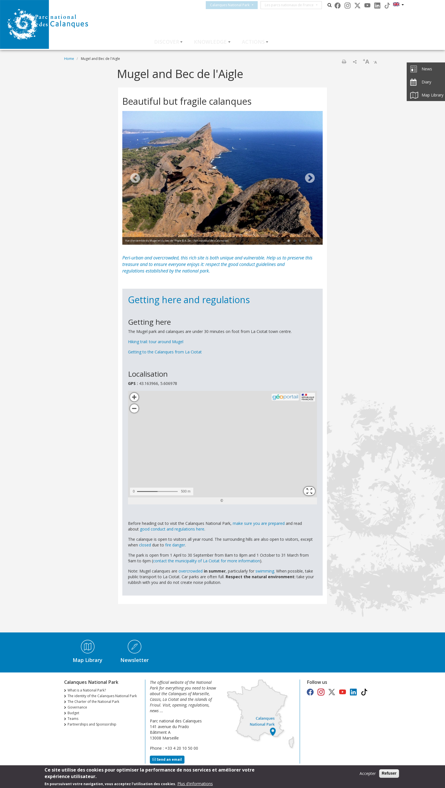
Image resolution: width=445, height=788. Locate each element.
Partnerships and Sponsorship (92, 724)
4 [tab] (305, 241)
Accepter (368, 773)
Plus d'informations (195, 783)
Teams (73, 718)
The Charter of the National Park (93, 701)
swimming (264, 571)
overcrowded (191, 571)
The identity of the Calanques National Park (102, 695)
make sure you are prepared (259, 523)
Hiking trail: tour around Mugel (155, 341)
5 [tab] (311, 241)
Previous (135, 178)
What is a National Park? (87, 690)
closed (145, 545)
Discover (166, 41)
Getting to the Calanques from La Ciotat (165, 352)
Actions (253, 41)
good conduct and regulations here (172, 529)
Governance (77, 707)
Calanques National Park (235, 5)
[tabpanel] (222, 178)
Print (344, 61)
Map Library (87, 660)
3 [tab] (300, 241)
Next (310, 178)
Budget (73, 713)
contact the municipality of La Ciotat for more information (206, 560)
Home (69, 58)
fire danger (175, 545)
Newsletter (134, 660)
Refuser (389, 773)
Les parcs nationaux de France (294, 5)
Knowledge (210, 41)
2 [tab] (294, 241)
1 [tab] (288, 241)
